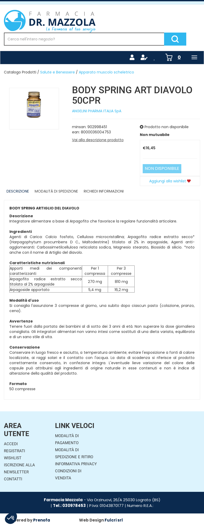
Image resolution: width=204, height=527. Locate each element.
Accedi (11, 444)
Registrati (14, 451)
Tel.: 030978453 (69, 505)
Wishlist (12, 458)
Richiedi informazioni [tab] (104, 191)
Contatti (13, 479)
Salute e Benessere (57, 72)
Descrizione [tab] (18, 191)
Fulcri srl (114, 520)
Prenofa (41, 520)
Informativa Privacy (76, 464)
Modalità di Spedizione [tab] (56, 191)
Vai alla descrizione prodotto (98, 139)
